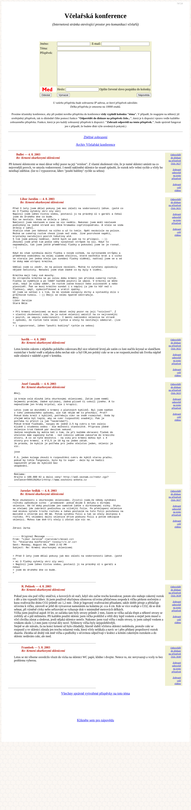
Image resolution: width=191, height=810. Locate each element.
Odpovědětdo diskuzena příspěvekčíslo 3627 (175, 166)
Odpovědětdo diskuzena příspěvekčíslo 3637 (175, 544)
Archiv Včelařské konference (95, 151)
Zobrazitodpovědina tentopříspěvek (176, 181)
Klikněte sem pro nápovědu (95, 785)
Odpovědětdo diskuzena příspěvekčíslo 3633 (175, 420)
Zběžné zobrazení (95, 144)
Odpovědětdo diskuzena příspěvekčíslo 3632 (175, 375)
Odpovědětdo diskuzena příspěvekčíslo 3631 (175, 210)
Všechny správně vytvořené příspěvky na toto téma (95, 758)
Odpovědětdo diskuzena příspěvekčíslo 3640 (175, 717)
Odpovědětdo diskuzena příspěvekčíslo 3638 (175, 656)
